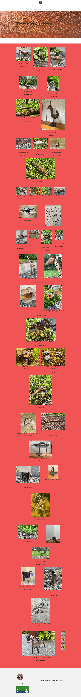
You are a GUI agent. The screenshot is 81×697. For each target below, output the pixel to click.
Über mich (24, 6)
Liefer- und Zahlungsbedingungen (34, 9)
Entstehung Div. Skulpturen (41, 6)
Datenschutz (62, 6)
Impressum (55, 6)
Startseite (18, 6)
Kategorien (30, 6)
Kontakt (50, 6)
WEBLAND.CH (60, 680)
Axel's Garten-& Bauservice (48, 9)
